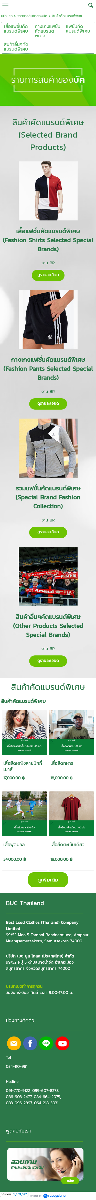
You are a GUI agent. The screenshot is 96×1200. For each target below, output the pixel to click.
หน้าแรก (7, 16)
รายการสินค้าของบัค (32, 16)
